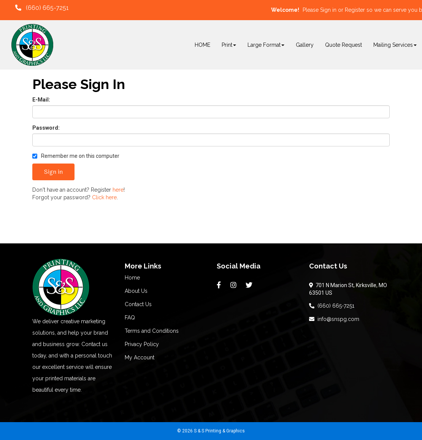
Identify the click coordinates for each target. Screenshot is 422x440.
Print (229, 45)
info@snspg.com (334, 319)
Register (355, 10)
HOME (202, 45)
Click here (104, 197)
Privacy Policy (142, 344)
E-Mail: (41, 100)
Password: (46, 128)
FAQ (130, 318)
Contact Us (138, 304)
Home (132, 278)
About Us (136, 291)
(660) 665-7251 (331, 306)
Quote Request (343, 45)
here (118, 190)
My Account (139, 357)
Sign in (328, 10)
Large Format (265, 45)
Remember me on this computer (75, 156)
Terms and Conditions (152, 331)
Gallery (305, 45)
